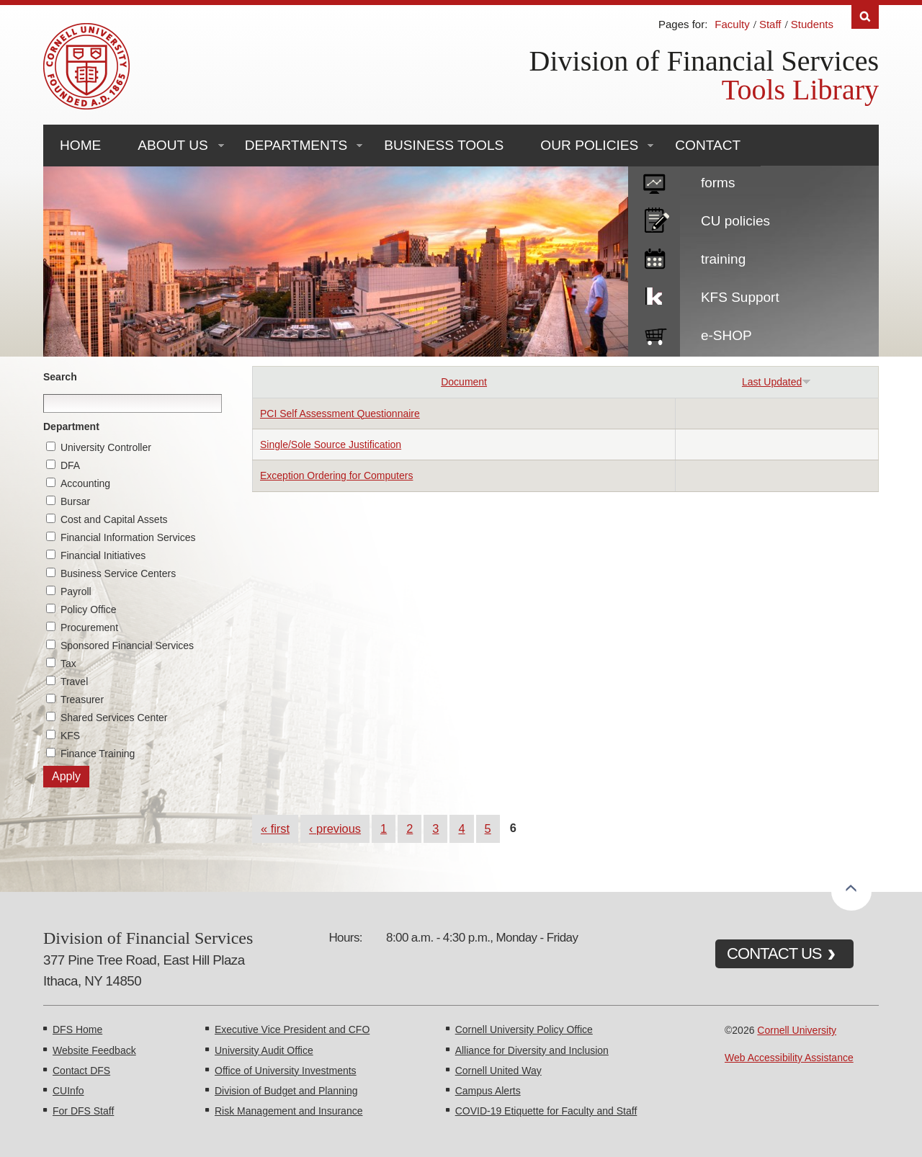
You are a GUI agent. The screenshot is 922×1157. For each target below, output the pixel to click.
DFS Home (77, 1029)
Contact (707, 145)
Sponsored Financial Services (127, 645)
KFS (70, 735)
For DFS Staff (83, 1111)
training (723, 259)
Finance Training (98, 753)
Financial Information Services (128, 537)
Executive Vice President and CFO (292, 1029)
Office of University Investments (286, 1070)
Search (60, 377)
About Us (172, 145)
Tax (68, 663)
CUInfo (68, 1090)
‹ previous (335, 828)
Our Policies (589, 145)
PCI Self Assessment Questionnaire (340, 413)
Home (80, 145)
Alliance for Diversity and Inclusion (532, 1050)
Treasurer (82, 699)
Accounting (85, 483)
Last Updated (776, 382)
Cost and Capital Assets (114, 519)
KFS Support (740, 297)
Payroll (76, 591)
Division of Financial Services (704, 61)
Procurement (89, 627)
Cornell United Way (498, 1070)
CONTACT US (774, 953)
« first (275, 828)
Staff (770, 24)
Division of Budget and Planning (286, 1090)
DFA (70, 465)
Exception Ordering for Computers (336, 475)
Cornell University (796, 1030)
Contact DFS (81, 1070)
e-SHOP (726, 335)
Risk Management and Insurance (288, 1111)
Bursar (75, 501)
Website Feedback (94, 1050)
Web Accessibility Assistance (789, 1057)
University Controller (106, 447)
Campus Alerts (488, 1090)
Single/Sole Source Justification (330, 444)
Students (812, 24)
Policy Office (89, 609)
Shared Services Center (114, 717)
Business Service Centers (118, 573)
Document (464, 382)
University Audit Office (264, 1050)
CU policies (735, 220)
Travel (74, 681)
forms (718, 182)
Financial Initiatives (103, 555)
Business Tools (443, 145)
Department (71, 426)
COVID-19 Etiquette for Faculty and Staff (546, 1111)
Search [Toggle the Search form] (865, 17)
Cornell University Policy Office (524, 1029)
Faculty (732, 24)
